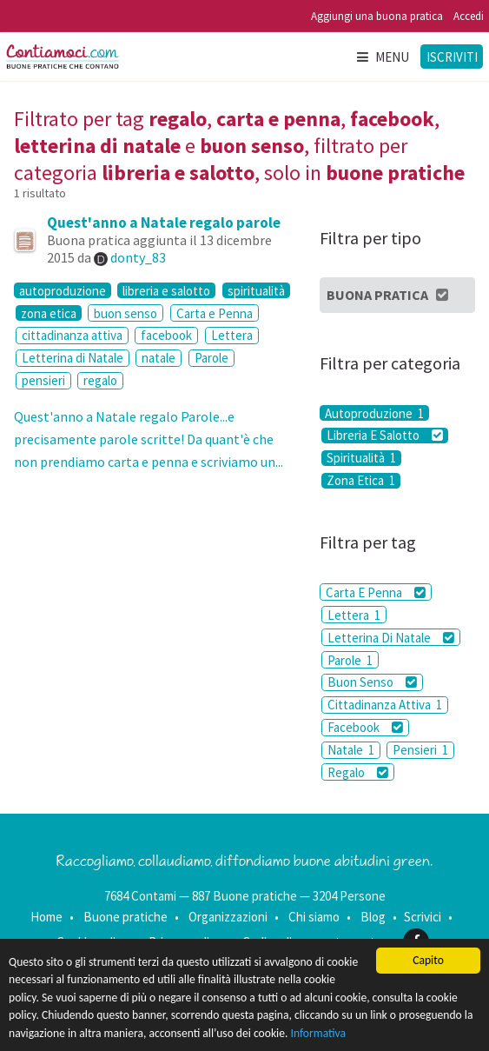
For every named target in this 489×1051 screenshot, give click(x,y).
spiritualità (256, 290)
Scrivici (422, 916)
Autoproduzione (374, 413)
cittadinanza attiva (72, 335)
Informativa (319, 1033)
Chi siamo (314, 916)
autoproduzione (62, 290)
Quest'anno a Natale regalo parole (164, 222)
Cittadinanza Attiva (384, 704)
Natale (350, 750)
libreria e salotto (166, 290)
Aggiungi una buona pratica (377, 16)
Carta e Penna (214, 313)
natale (158, 357)
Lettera (232, 335)
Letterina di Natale (72, 357)
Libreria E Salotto (385, 435)
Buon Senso (372, 682)
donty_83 (138, 257)
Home (46, 916)
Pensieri (420, 750)
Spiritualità (361, 458)
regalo (100, 380)
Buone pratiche (125, 916)
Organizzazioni (228, 916)
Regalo (357, 772)
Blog (373, 916)
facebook (166, 335)
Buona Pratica (389, 294)
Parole (211, 357)
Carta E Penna (376, 592)
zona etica (48, 313)
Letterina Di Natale (390, 637)
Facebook (365, 727)
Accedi (468, 16)
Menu (382, 57)
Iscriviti (452, 57)
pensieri (43, 380)
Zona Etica (361, 481)
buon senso (125, 313)
